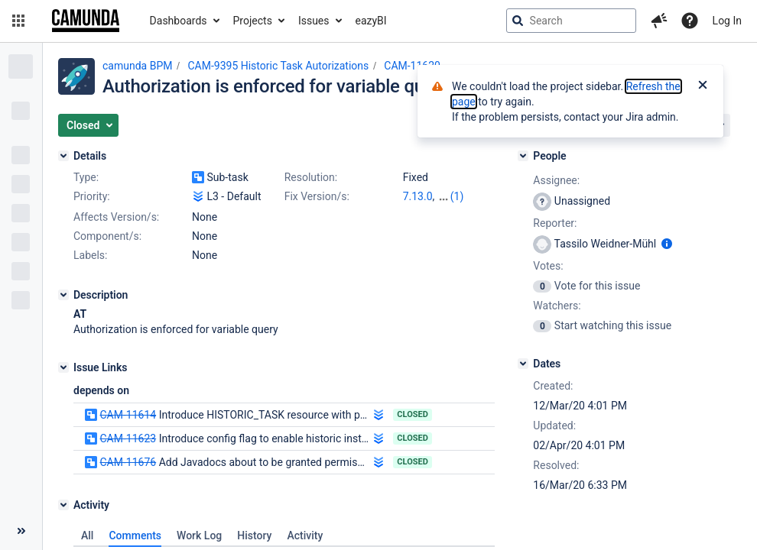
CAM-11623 (127, 438)
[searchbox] (571, 20)
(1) (457, 196)
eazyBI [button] (371, 21)
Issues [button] (314, 21)
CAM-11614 (127, 415)
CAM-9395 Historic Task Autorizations (278, 66)
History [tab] (254, 535)
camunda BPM (137, 66)
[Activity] (63, 505)
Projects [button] (252, 21)
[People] (523, 155)
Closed (412, 414)
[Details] (63, 155)
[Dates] (523, 363)
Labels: (90, 255)
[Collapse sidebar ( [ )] (21, 530)
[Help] (689, 20)
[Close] (702, 86)
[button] (18, 20)
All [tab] (87, 535)
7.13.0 (418, 196)
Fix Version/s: (316, 196)
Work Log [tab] (199, 535)
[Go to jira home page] (85, 20)
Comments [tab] (135, 535)
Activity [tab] (305, 535)
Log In (727, 21)
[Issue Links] (63, 367)
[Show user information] (667, 244)
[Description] (63, 295)
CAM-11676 (127, 462)
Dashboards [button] (178, 21)
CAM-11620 (412, 66)
